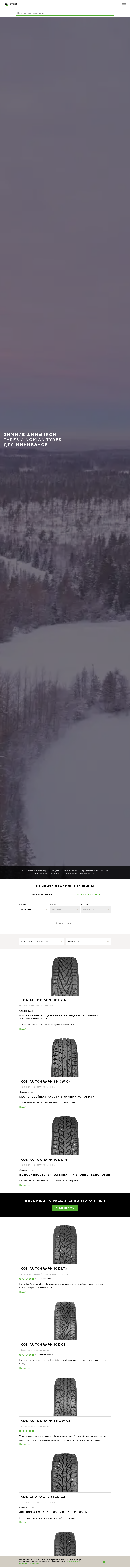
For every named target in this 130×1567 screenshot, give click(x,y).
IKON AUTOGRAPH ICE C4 (42, 1000)
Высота (53, 904)
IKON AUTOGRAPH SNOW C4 (45, 1082)
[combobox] (34, 909)
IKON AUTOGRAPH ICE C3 (42, 1345)
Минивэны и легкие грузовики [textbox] (34, 941)
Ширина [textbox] (26, 909)
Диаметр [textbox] (88, 909)
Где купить (66, 1208)
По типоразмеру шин (41, 894)
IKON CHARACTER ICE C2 (42, 1497)
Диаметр (84, 904)
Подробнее (24, 1029)
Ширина (22, 904)
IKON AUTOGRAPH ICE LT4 (43, 1160)
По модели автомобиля (87, 894)
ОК (108, 1561)
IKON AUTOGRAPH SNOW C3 (45, 1421)
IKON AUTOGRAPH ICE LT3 (43, 1269)
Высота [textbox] (57, 909)
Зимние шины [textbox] (74, 941)
